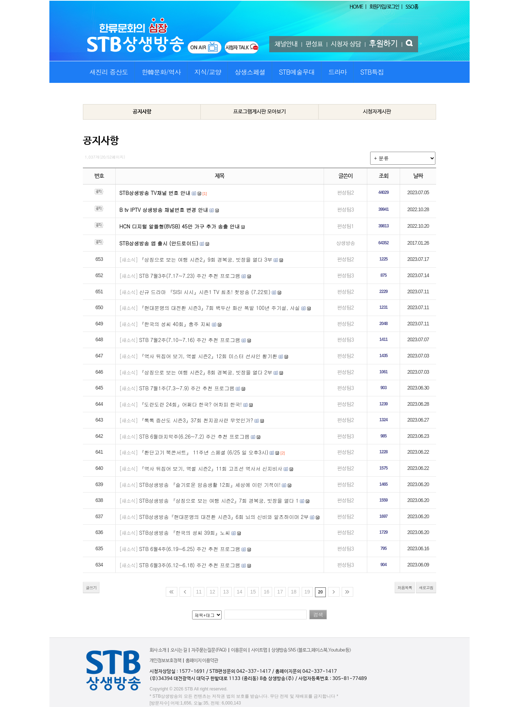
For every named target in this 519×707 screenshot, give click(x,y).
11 (199, 592)
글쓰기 (91, 587)
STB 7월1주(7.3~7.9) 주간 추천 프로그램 (186, 388)
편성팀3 (345, 209)
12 (212, 592)
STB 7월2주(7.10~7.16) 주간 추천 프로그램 (189, 339)
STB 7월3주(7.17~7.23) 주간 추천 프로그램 (189, 275)
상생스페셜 (250, 71)
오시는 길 (178, 650)
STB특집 (371, 71)
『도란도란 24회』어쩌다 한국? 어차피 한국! (190, 404)
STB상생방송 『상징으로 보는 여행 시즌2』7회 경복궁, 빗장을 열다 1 (219, 500)
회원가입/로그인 (384, 7)
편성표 (314, 44)
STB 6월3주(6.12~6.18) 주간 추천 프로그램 (189, 565)
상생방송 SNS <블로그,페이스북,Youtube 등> (311, 650)
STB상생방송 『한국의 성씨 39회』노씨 (184, 532)
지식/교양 (207, 71)
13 (226, 592)
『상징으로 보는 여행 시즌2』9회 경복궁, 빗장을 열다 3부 (205, 259)
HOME (356, 7)
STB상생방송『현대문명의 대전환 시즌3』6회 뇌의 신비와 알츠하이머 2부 (224, 516)
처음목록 (405, 587)
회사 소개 (158, 650)
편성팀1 (345, 226)
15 (253, 592)
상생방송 (345, 242)
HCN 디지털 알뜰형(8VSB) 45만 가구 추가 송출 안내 (179, 226)
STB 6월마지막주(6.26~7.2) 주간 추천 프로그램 (194, 436)
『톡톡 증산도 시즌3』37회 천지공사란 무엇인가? (196, 420)
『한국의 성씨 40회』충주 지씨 (174, 324)
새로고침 (426, 587)
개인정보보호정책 (165, 660)
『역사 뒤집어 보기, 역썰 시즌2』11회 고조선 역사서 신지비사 (210, 468)
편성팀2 (345, 192)
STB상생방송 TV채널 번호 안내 (154, 192)
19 (307, 592)
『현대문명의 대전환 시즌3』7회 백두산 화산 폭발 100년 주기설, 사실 (219, 307)
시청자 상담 (346, 44)
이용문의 (239, 650)
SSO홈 (411, 7)
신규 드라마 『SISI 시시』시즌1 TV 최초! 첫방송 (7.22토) (204, 291)
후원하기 (383, 44)
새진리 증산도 (108, 71)
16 (267, 592)
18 (294, 592)
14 (240, 592)
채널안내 (286, 44)
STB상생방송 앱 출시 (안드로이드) (158, 243)
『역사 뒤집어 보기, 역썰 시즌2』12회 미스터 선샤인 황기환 (208, 356)
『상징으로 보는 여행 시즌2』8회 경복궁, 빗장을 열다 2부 (205, 372)
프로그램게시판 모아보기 (259, 111)
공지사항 (142, 111)
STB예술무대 (297, 71)
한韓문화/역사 (161, 71)
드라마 (337, 71)
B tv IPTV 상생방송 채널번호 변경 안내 (163, 209)
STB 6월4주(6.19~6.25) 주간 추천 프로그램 (189, 548)
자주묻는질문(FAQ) (209, 650)
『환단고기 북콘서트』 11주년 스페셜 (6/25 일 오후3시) (204, 452)
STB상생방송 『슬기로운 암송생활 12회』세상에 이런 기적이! (210, 484)
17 (280, 592)
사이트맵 (259, 650)
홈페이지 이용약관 (202, 660)
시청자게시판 (377, 111)
